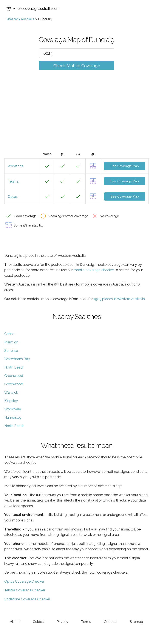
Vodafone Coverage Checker (27, 599)
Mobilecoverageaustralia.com (33, 8)
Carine (9, 334)
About (15, 622)
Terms (86, 622)
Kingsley (11, 401)
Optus (13, 197)
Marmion (11, 342)
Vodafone (15, 166)
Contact (110, 622)
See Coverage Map (125, 166)
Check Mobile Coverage (76, 65)
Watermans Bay (17, 359)
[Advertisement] (76, 117)
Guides (38, 622)
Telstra (13, 181)
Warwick (11, 392)
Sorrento (11, 351)
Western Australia (20, 19)
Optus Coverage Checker (24, 581)
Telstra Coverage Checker (24, 590)
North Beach (14, 367)
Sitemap (136, 622)
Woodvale (12, 409)
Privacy (62, 622)
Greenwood (13, 376)
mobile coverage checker (94, 270)
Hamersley (13, 417)
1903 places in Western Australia (119, 299)
